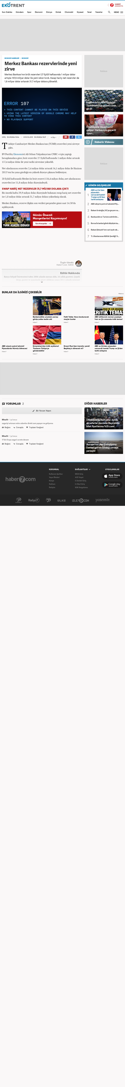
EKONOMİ (25, 58)
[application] (42, 111)
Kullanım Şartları (56, 474)
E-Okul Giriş (80, 484)
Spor (29, 12)
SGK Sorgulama (81, 487)
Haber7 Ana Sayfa (115, 5)
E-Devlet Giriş (80, 480)
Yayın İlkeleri (54, 477)
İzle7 (80, 500)
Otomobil (69, 12)
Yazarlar (98, 12)
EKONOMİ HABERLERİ (12, 58)
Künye (51, 480)
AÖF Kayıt (79, 477)
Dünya (49, 12)
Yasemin (102, 500)
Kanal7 (18, 500)
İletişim (52, 487)
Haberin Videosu (104, 142)
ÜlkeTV (61, 500)
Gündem (20, 12)
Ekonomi (39, 12)
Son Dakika (7, 12)
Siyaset (80, 12)
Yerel (89, 12)
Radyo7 (33, 500)
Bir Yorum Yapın (42, 411)
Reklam (52, 484)
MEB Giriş (79, 474)
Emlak (58, 12)
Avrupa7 (48, 500)
